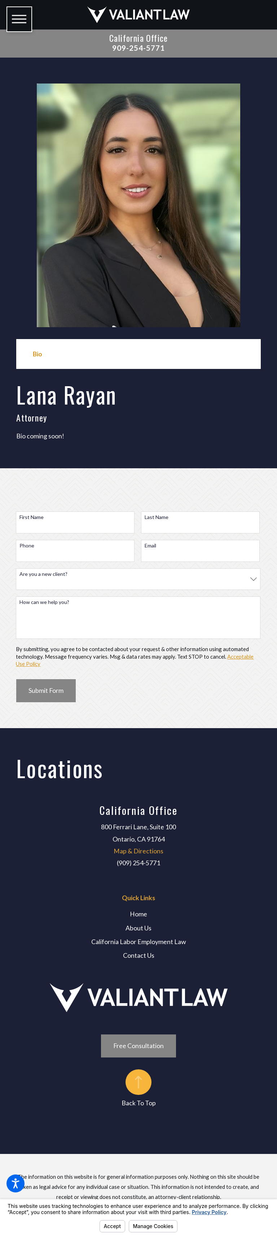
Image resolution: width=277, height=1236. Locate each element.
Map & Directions (138, 851)
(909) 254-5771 (138, 863)
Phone (26, 546)
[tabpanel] (138, 411)
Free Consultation (138, 1046)
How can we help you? (44, 602)
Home (138, 914)
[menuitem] (138, 914)
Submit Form (45, 690)
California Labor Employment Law (138, 942)
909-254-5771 (138, 48)
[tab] (37, 354)
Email (150, 546)
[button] (15, 1183)
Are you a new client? (43, 574)
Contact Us (138, 955)
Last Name (156, 517)
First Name (31, 517)
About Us (138, 928)
